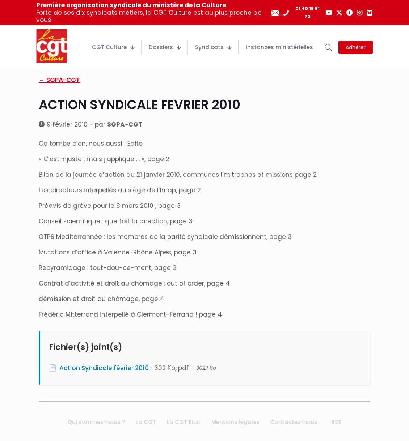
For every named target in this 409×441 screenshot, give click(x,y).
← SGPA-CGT (59, 80)
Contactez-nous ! (295, 422)
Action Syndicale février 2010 (104, 368)
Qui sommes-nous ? (96, 422)
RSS (336, 422)
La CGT (146, 422)
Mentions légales (235, 422)
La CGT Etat (184, 422)
